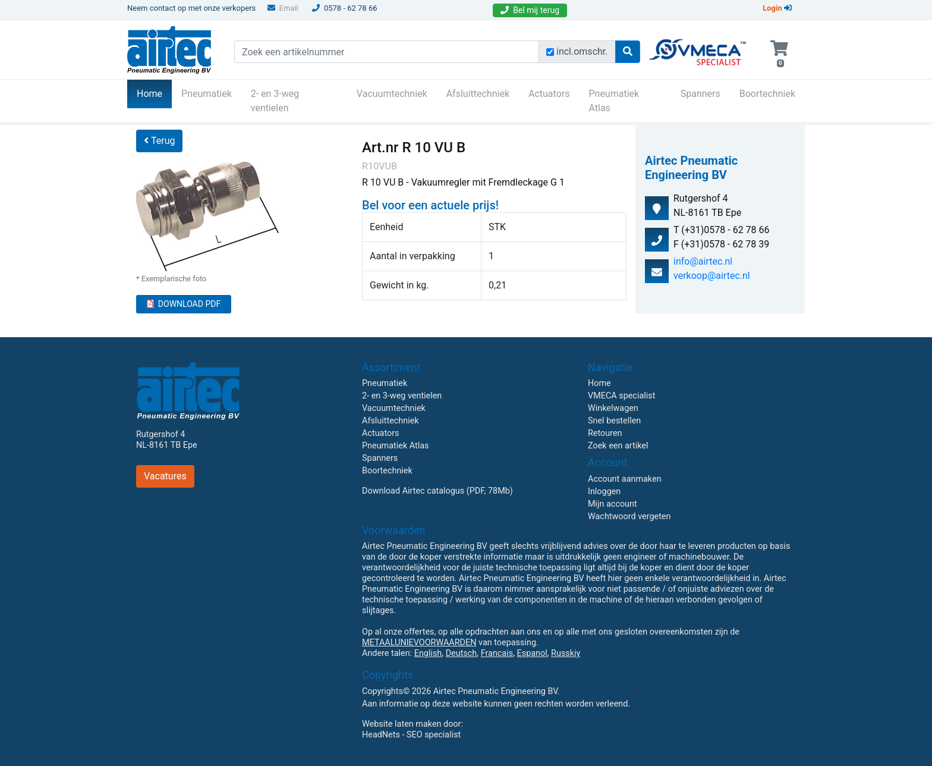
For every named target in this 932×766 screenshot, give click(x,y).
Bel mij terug (529, 10)
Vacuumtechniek (392, 93)
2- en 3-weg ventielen (275, 101)
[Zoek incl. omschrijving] (550, 52)
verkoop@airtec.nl (711, 275)
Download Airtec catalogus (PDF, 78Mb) (437, 491)
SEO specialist (434, 735)
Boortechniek (767, 93)
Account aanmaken (625, 479)
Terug (159, 140)
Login (777, 8)
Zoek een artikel (618, 446)
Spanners (700, 93)
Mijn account (612, 504)
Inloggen (604, 491)
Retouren (605, 433)
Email (282, 8)
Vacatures (165, 476)
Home (154, 92)
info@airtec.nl (702, 261)
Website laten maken (401, 724)
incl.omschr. (582, 51)
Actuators (548, 93)
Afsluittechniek (477, 93)
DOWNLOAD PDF (184, 304)
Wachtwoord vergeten (629, 516)
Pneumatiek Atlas (613, 101)
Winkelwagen (613, 408)
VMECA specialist (621, 396)
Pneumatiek (206, 93)
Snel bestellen (614, 421)
